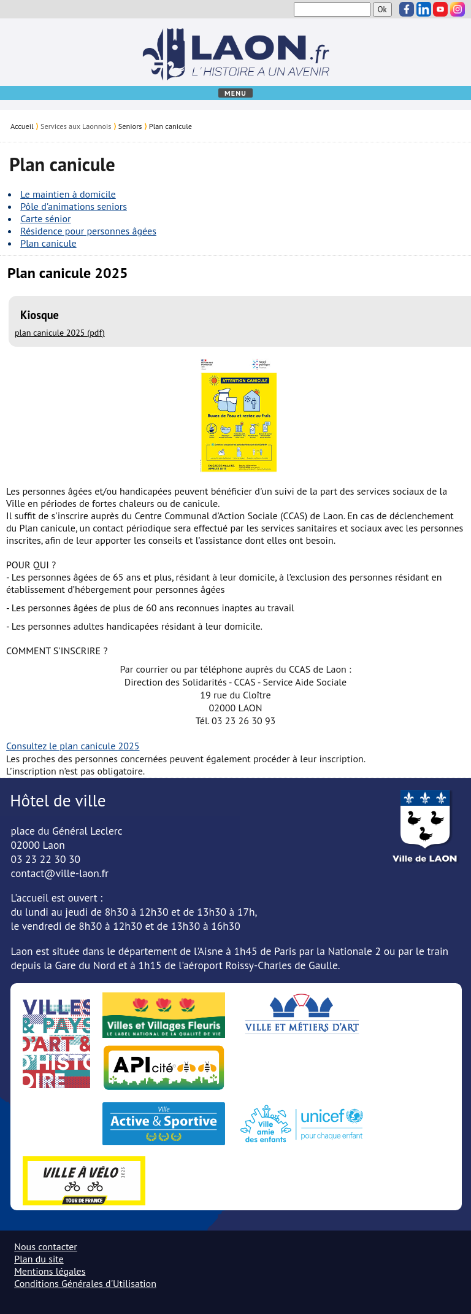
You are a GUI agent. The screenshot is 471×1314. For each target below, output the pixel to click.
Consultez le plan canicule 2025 (72, 746)
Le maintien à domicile (68, 194)
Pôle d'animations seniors (73, 206)
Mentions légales (49, 1271)
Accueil (22, 126)
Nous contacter (45, 1246)
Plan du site (38, 1259)
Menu (235, 93)
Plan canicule (170, 126)
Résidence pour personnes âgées (88, 231)
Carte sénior (45, 218)
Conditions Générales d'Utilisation (85, 1283)
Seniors (130, 126)
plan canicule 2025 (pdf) (60, 332)
